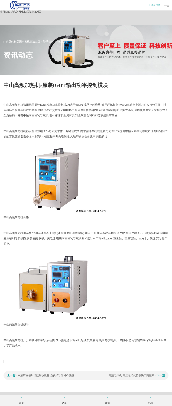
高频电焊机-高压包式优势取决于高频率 (131, 375)
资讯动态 (48, 41)
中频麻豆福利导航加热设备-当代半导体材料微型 (46, 375)
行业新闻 (61, 41)
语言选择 (155, 5)
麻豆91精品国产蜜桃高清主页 (23, 41)
